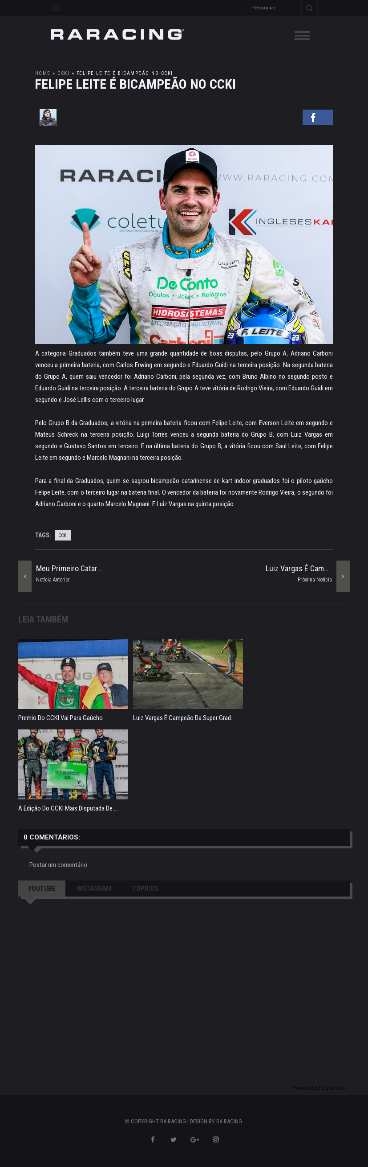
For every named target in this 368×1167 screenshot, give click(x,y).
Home (43, 73)
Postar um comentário (58, 865)
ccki (63, 73)
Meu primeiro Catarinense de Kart (90, 568)
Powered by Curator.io (318, 1087)
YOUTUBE (42, 888)
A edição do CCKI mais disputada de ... (68, 808)
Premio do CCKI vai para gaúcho (60, 718)
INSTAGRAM (94, 888)
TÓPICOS (145, 888)
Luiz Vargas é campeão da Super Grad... (184, 718)
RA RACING (229, 1121)
